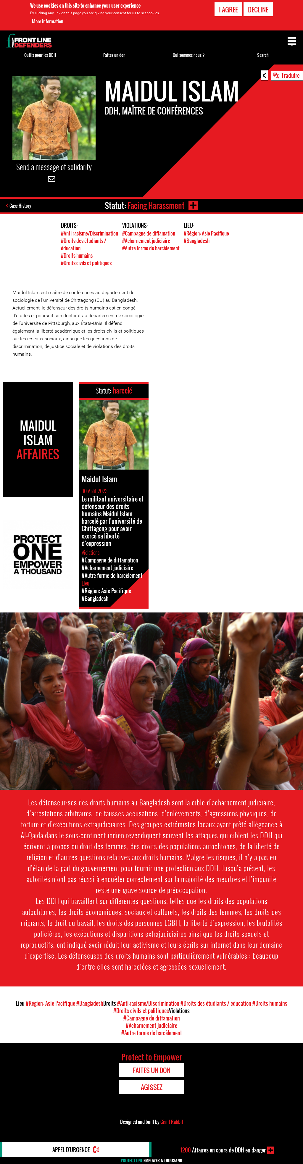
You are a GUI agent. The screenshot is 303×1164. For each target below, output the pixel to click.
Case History (20, 205)
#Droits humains (77, 255)
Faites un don (114, 55)
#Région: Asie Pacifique (206, 233)
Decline (258, 9)
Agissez (151, 1087)
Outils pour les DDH (40, 55)
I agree (228, 9)
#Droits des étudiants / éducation (215, 1003)
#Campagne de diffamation (148, 233)
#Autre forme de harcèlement (151, 248)
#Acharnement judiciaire (146, 240)
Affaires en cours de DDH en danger (223, 1150)
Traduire (290, 75)
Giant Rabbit (171, 1121)
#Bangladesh (196, 240)
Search (263, 55)
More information (47, 21)
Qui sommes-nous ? (189, 55)
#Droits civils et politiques (86, 263)
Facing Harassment (156, 205)
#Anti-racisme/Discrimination (89, 233)
